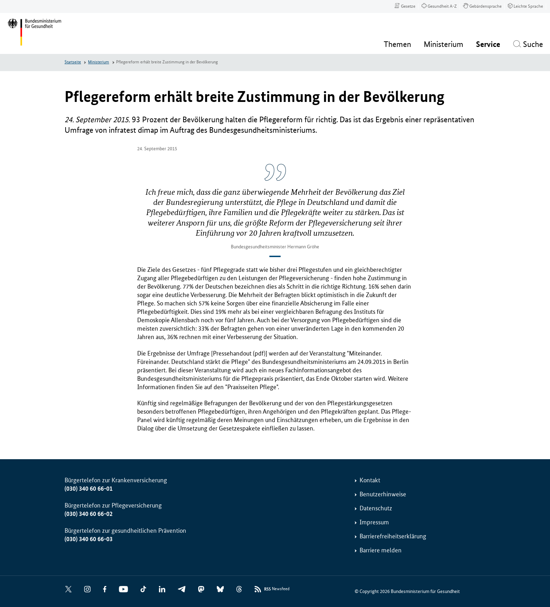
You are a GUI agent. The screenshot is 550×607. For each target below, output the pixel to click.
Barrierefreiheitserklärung (393, 536)
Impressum (374, 522)
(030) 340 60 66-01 (89, 488)
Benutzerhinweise (383, 494)
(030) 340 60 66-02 (89, 514)
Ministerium (98, 62)
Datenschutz (376, 508)
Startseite (73, 62)
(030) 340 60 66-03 (89, 539)
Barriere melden (381, 550)
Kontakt (370, 480)
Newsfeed (276, 589)
